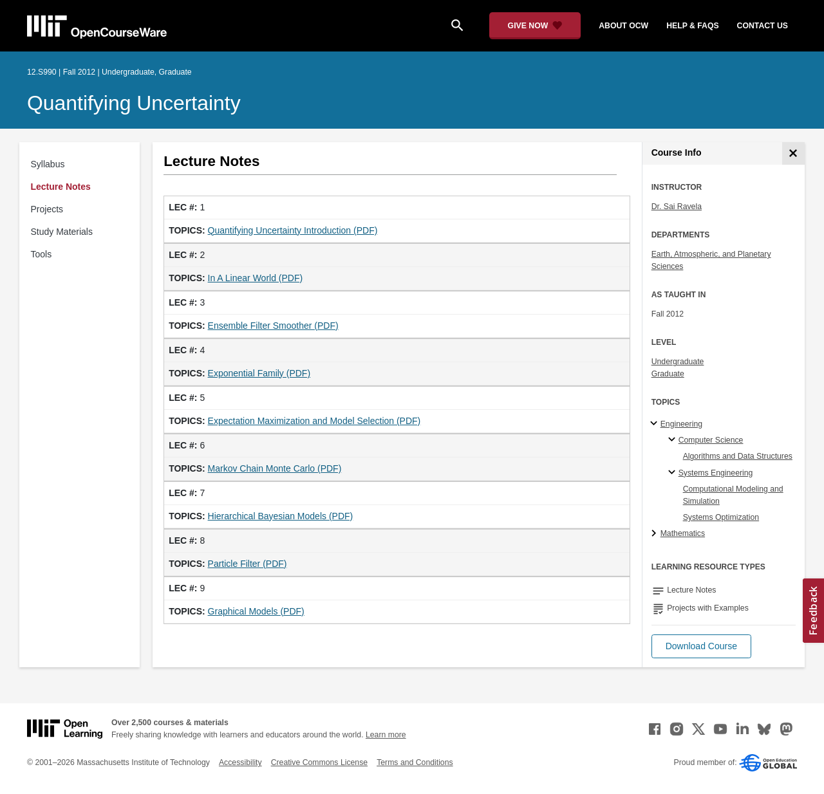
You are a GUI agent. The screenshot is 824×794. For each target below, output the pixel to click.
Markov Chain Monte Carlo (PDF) (275, 468)
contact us (762, 25)
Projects (47, 209)
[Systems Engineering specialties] (673, 473)
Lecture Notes (61, 186)
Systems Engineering (716, 472)
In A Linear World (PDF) (255, 278)
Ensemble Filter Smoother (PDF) (273, 325)
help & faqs (692, 25)
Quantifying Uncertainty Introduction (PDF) (293, 230)
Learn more (386, 734)
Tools (41, 254)
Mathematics (682, 533)
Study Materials (62, 231)
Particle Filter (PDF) (247, 564)
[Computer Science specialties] (673, 440)
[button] (701, 646)
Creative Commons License (319, 762)
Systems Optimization (721, 517)
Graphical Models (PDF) (256, 611)
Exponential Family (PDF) (259, 373)
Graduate (667, 373)
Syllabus (48, 164)
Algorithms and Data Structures (737, 456)
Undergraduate (677, 361)
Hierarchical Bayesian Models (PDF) (280, 516)
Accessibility (240, 762)
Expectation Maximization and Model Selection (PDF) (314, 421)
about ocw (623, 25)
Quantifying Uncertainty (134, 103)
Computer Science (711, 440)
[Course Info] (793, 153)
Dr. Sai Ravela (676, 206)
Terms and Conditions (415, 762)
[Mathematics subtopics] (655, 534)
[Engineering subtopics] (655, 424)
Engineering (681, 424)
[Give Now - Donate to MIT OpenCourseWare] (535, 25)
